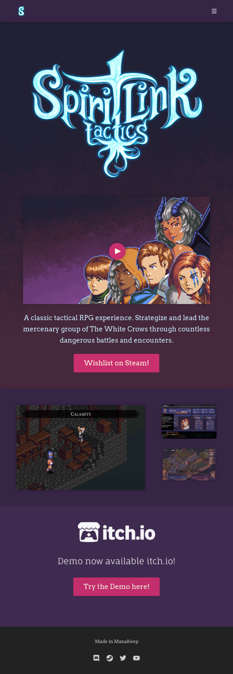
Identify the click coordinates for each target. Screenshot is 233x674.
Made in (104, 641)
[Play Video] (117, 251)
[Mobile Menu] (212, 11)
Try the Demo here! (116, 583)
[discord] (96, 658)
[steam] (109, 658)
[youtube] (136, 658)
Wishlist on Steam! (116, 363)
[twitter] (123, 658)
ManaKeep (126, 641)
